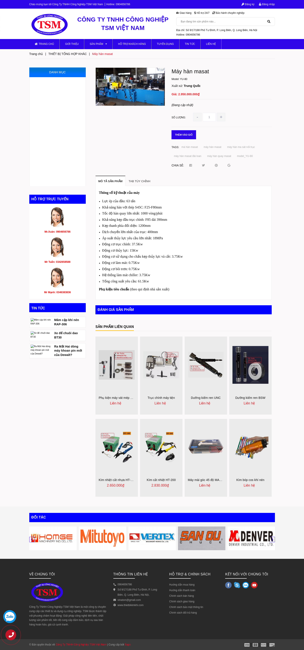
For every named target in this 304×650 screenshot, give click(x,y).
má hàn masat (189, 147)
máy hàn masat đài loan (187, 156)
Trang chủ (44, 43)
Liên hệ (211, 43)
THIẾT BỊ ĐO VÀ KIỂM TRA (52, 117)
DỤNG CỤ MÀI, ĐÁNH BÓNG (54, 154)
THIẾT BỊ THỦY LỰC (48, 136)
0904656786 (123, 4)
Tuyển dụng (165, 43)
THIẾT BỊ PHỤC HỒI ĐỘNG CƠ (55, 163)
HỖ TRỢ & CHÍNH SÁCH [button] (189, 574)
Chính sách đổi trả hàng (183, 612)
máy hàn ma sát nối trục (241, 147)
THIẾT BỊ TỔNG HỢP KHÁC (52, 181)
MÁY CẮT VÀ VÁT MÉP (50, 126)
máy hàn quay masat (219, 156)
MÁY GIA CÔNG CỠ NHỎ (51, 99)
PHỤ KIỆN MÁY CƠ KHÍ (50, 90)
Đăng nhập (267, 4)
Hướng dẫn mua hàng (181, 584)
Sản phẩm (98, 43)
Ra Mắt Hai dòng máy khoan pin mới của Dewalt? (68, 377)
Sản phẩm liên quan (114, 327)
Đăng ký (248, 4)
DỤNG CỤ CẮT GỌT (48, 172)
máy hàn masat (212, 147)
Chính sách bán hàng (181, 595)
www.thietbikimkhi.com (131, 605)
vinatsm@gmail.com (129, 599)
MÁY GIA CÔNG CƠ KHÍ (50, 81)
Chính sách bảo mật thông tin (186, 607)
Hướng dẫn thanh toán (182, 590)
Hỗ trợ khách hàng (132, 43)
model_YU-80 (245, 156)
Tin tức (190, 43)
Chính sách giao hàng (181, 601)
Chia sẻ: (177, 165)
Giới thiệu (72, 43)
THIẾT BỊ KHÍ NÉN (46, 145)
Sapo (128, 644)
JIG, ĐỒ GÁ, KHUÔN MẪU (51, 108)
